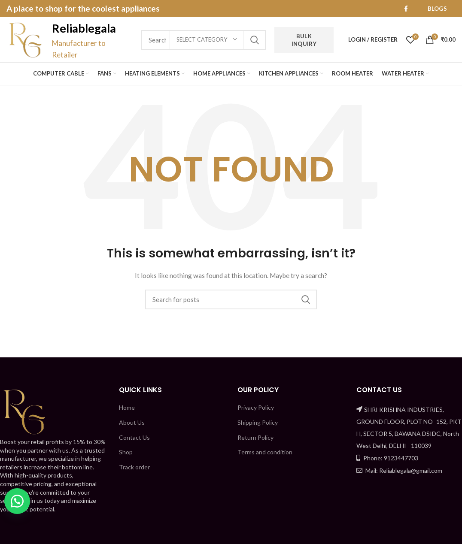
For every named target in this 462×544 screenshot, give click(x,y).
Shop (126, 452)
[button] (17, 501)
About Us (132, 422)
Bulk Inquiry (304, 40)
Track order (134, 467)
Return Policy (255, 437)
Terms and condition (264, 452)
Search (254, 40)
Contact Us (134, 437)
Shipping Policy (257, 422)
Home (127, 407)
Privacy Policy (255, 407)
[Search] (231, 299)
